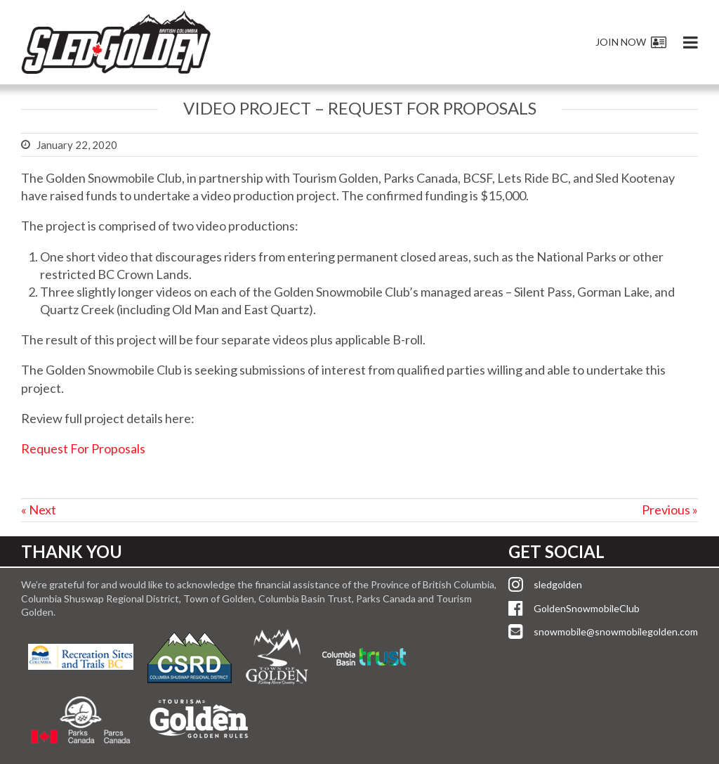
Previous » (670, 509)
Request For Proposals (83, 448)
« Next (38, 509)
